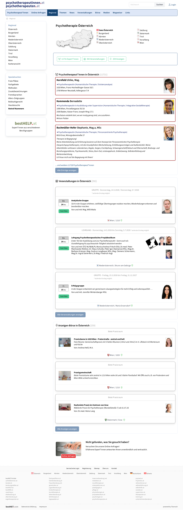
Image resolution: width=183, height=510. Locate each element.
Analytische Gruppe (79, 200)
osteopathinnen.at (98, 485)
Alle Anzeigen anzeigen (67, 429)
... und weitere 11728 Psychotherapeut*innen (74, 165)
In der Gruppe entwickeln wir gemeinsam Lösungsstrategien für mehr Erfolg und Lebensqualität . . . (112, 289)
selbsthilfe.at (140, 488)
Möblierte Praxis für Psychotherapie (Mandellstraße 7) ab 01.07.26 (101, 407)
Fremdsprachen (15, 94)
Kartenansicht (14, 63)
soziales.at (139, 490)
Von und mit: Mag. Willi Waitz (83, 209)
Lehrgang (86, 230)
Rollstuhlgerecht (15, 101)
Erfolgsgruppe (77, 285)
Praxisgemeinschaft (82, 372)
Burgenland (13, 32)
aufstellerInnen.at (11, 481)
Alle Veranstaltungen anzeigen (70, 314)
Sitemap (96, 468)
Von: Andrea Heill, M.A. (83, 347)
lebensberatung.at (55, 494)
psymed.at (139, 478)
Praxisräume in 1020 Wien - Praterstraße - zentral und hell (99, 339)
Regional (12, 19)
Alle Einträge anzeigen (66, 170)
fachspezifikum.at (55, 478)
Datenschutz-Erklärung (28, 507)
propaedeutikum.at (98, 494)
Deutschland (135, 474)
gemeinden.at (53, 485)
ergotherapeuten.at (12, 499)
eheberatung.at (11, 494)
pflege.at (95, 490)
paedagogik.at (97, 488)
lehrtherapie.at (54, 497)
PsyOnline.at (140, 481)
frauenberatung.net (55, 483)
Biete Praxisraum (115, 331)
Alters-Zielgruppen (16, 98)
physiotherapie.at (98, 492)
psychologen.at (97, 497)
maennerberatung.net (99, 478)
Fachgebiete (13, 84)
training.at (139, 497)
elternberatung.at (11, 497)
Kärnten (11, 36)
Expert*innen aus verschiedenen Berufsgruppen (26, 127)
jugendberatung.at (55, 488)
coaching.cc (9, 492)
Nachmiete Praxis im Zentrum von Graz (91, 405)
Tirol (10, 53)
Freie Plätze (13, 81)
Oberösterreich (14, 43)
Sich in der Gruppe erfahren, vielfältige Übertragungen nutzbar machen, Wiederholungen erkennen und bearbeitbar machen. (114, 205)
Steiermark (13, 50)
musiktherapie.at (97, 483)
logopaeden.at (54, 499)
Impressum (43, 507)
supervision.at (140, 492)
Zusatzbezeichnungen (17, 91)
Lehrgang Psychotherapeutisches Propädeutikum (93, 237)
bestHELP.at (9, 488)
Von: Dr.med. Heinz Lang (84, 411)
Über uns (105, 468)
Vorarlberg (13, 57)
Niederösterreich (15, 39)
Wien (10, 60)
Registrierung (86, 468)
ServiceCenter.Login (72, 468)
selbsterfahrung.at (142, 485)
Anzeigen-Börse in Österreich (75, 325)
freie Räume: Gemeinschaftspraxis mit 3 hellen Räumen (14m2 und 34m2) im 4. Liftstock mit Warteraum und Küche (117, 343)
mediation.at (96, 481)
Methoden (12, 88)
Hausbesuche (14, 105)
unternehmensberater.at (144, 499)
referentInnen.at (141, 483)
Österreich (12, 29)
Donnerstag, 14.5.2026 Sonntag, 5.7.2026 (121, 230)
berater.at (9, 483)
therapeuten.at (141, 494)
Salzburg (12, 46)
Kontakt (114, 468)
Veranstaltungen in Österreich (76, 181)
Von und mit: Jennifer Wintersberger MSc (89, 292)
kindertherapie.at (54, 490)
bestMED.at (9, 490)
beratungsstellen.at (12, 485)
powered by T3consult (170, 507)
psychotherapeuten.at (99, 499)
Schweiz (148, 474)
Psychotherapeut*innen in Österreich (81, 74)
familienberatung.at (55, 481)
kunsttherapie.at (54, 492)
